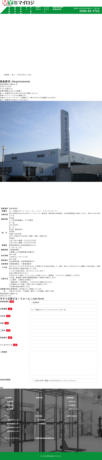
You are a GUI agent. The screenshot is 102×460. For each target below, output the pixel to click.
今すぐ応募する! (6, 89)
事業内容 (15, 10)
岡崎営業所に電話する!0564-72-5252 (9, 85)
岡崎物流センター (13, 423)
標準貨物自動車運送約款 (58, 8)
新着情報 (70, 397)
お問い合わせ (38, 8)
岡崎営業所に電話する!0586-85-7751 (9, 294)
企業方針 (10, 405)
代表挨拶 (10, 401)
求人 (6, 416)
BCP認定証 (42, 423)
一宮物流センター (13, 420)
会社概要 (8, 397)
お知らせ (72, 401)
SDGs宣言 (42, 420)
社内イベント (74, 409)
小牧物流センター (13, 431)
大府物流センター (13, 427)
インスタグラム (46, 9)
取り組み (39, 416)
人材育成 (72, 405)
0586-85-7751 (88, 11)
